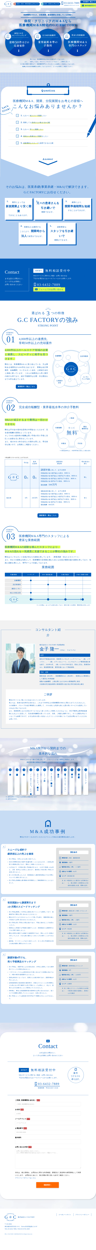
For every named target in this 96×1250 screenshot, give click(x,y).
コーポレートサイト (62, 1220)
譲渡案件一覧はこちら (26, 387)
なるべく (37, 129)
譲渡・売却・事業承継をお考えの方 (23, 5)
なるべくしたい (40, 115)
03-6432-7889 (69, 5)
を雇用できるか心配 (44, 142)
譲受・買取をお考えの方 (47, 5)
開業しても (42, 122)
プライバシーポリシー (81, 1220)
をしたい (41, 135)
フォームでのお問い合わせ (55, 289)
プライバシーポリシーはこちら (26, 1183)
